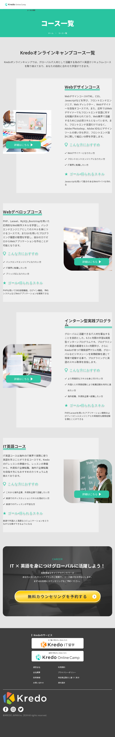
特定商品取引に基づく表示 (68, 677)
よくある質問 (31, 10)
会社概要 (36, 672)
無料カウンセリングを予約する (62, 596)
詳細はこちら (21, 145)
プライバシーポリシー (67, 672)
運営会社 (36, 667)
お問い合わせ (38, 683)
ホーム (50, 33)
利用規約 (61, 667)
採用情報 (36, 677)
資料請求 (61, 683)
